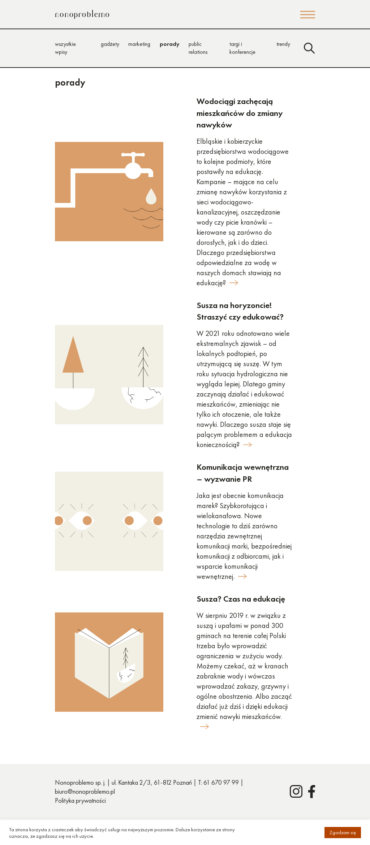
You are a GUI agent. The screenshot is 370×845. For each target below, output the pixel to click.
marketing (139, 44)
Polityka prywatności (80, 800)
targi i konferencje (242, 48)
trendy (283, 44)
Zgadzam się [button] (343, 832)
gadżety (110, 44)
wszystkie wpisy (65, 48)
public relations (198, 48)
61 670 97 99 (221, 782)
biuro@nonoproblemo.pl (85, 791)
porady (170, 44)
